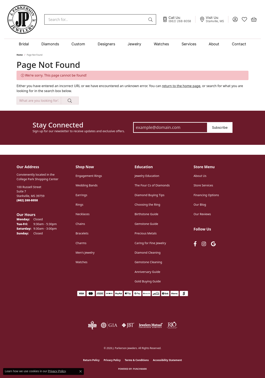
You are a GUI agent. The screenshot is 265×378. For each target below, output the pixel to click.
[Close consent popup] (80, 371)
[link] (178, 19)
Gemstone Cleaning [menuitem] (148, 262)
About (214, 44)
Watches (161, 44)
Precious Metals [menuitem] (146, 233)
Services (189, 44)
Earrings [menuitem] (81, 195)
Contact (239, 44)
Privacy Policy (112, 360)
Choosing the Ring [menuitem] (147, 204)
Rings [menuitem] (79, 204)
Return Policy (91, 360)
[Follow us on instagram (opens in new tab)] (204, 244)
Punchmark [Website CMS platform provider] (140, 368)
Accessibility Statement (167, 360)
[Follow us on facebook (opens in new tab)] (195, 244)
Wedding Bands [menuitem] (87, 185)
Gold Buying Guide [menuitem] (148, 281)
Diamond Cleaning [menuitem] (147, 252)
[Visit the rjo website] (172, 325)
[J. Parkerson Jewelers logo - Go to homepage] (22, 19)
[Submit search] (151, 19)
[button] (235, 19)
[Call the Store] (27, 200)
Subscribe (220, 127)
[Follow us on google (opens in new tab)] (213, 244)
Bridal (24, 44)
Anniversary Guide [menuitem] (147, 272)
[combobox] (95, 19)
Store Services (203, 185)
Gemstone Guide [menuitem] (146, 224)
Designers (106, 44)
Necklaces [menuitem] (82, 214)
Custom (78, 44)
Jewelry (134, 44)
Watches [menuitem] (81, 262)
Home (20, 54)
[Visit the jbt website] (128, 325)
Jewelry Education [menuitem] (147, 176)
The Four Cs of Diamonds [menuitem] (152, 185)
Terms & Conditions (137, 360)
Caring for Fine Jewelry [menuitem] (150, 243)
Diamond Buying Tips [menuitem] (149, 195)
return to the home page (181, 86)
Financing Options (206, 195)
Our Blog (200, 204)
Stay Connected (58, 125)
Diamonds (50, 44)
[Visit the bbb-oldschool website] (92, 325)
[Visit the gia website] (109, 325)
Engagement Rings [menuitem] (89, 176)
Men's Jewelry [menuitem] (85, 252)
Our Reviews (202, 214)
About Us (200, 176)
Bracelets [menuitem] (82, 233)
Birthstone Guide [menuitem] (146, 214)
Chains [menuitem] (80, 224)
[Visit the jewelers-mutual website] (151, 325)
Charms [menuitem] (81, 243)
